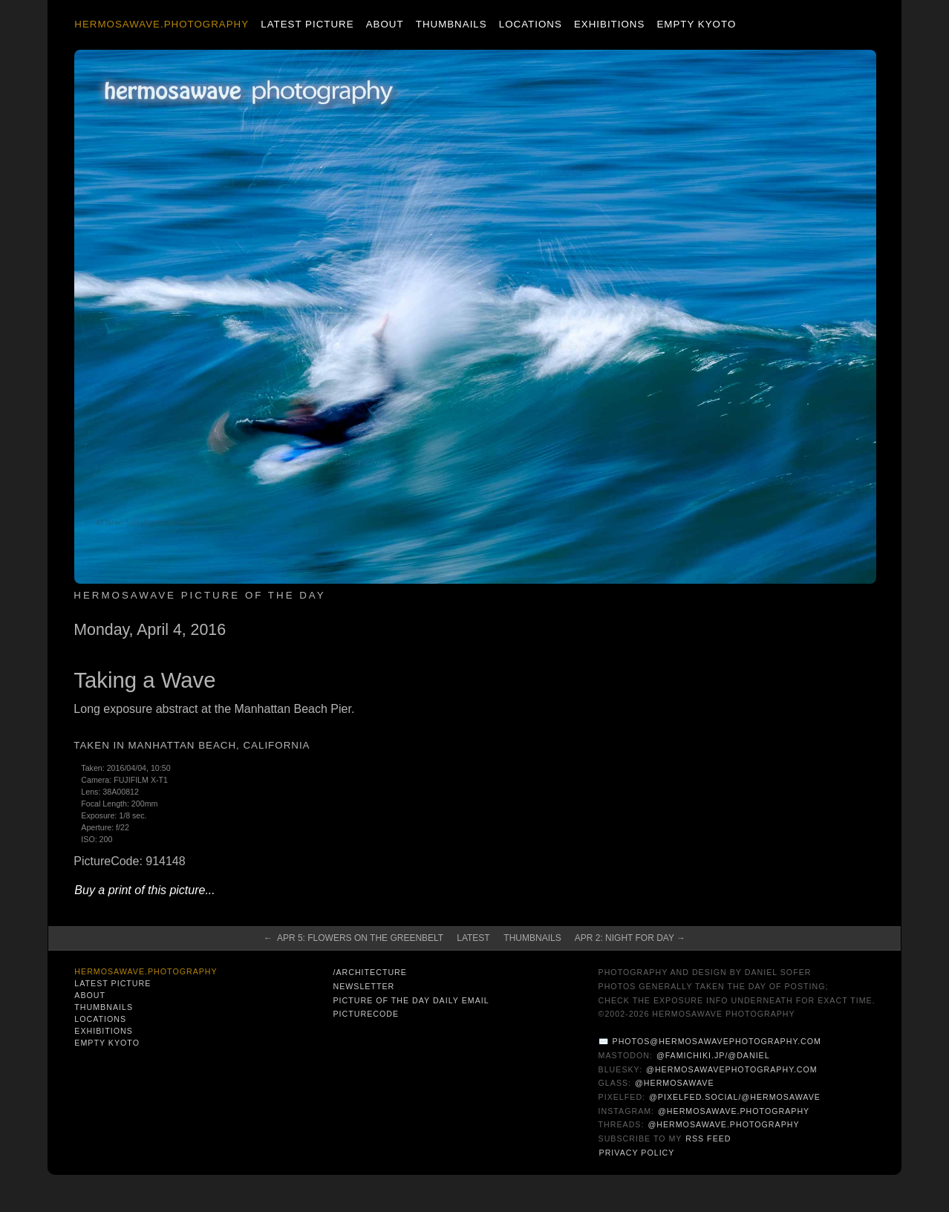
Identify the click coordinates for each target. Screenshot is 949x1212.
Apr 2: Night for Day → (630, 938)
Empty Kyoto (696, 24)
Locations (530, 24)
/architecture (369, 972)
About (385, 24)
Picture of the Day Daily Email (411, 1000)
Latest (473, 938)
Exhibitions (609, 24)
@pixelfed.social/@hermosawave (735, 1096)
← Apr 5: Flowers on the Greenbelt (353, 938)
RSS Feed (708, 1138)
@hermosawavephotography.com (732, 1069)
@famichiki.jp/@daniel (713, 1055)
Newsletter (363, 986)
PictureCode (366, 1013)
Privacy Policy (637, 1152)
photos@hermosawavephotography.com (717, 1041)
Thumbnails (451, 24)
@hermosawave (674, 1082)
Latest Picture (307, 24)
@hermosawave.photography (733, 1111)
